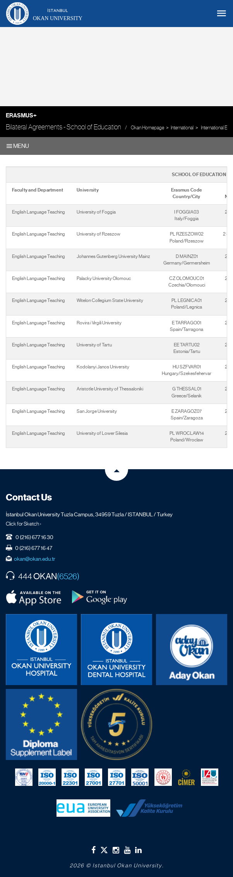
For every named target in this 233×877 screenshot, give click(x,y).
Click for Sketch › (23, 524)
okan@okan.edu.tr (34, 559)
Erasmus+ (21, 115)
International (182, 128)
